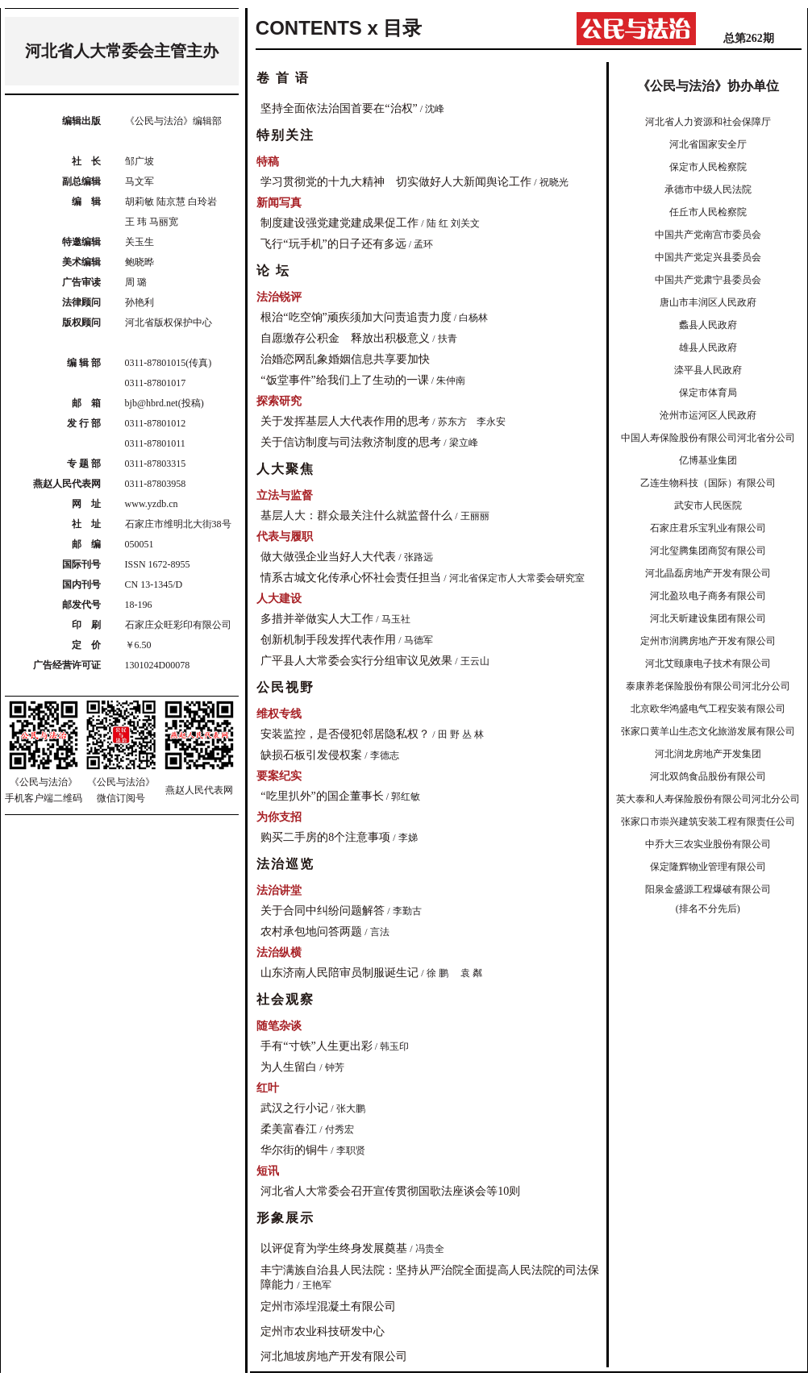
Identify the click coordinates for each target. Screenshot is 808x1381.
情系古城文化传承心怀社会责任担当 (350, 578)
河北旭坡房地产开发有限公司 (333, 1356)
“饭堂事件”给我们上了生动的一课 (344, 380)
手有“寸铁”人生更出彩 (316, 1046)
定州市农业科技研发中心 (322, 1331)
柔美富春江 (288, 1129)
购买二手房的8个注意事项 (325, 837)
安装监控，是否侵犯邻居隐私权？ (345, 734)
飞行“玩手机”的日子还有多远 (333, 244)
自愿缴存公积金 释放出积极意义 (345, 338)
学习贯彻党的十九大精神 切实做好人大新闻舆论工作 (395, 182)
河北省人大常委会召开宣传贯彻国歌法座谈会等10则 (390, 1191)
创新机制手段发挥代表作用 (328, 640)
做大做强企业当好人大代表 (328, 557)
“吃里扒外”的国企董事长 (321, 796)
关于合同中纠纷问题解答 (322, 911)
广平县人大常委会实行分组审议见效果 (356, 661)
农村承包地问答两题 (311, 932)
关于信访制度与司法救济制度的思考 (350, 442)
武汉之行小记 (294, 1108)
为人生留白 (288, 1067)
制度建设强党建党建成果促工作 (339, 223)
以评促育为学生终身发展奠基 (333, 1248)
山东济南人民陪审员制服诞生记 (339, 973)
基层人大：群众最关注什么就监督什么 (356, 516)
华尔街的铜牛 (294, 1150)
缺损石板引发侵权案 (311, 755)
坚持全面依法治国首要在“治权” (338, 108)
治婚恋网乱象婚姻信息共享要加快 (345, 359)
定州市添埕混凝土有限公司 (328, 1306)
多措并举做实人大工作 (316, 619)
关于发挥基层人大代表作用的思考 (345, 421)
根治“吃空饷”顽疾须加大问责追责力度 (355, 317)
